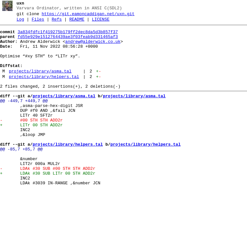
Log (20, 22)
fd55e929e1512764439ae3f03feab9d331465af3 (68, 41)
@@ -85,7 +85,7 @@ (21, 174)
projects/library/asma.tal (40, 83)
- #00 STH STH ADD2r (31, 139)
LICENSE (101, 22)
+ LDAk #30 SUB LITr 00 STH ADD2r (47, 203)
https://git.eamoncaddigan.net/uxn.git (88, 16)
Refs (57, 22)
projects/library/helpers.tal (44, 89)
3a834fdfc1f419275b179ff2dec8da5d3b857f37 (68, 36)
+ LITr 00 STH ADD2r (31, 145)
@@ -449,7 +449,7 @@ (24, 116)
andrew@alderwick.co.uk (93, 47)
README (76, 22)
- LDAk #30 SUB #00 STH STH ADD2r (47, 197)
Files (38, 22)
